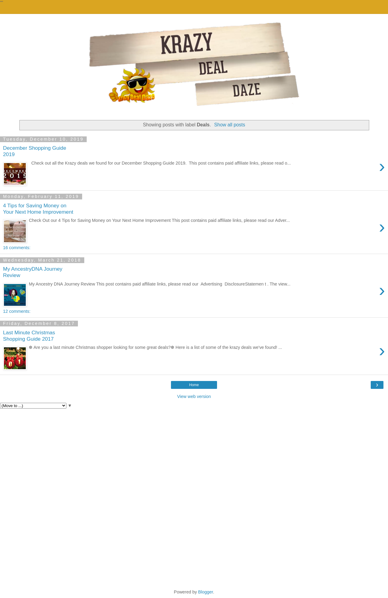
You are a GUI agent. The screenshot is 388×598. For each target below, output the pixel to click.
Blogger (205, 592)
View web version (194, 396)
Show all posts (229, 124)
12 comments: (16, 311)
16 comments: (16, 247)
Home (194, 385)
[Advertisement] (194, 454)
